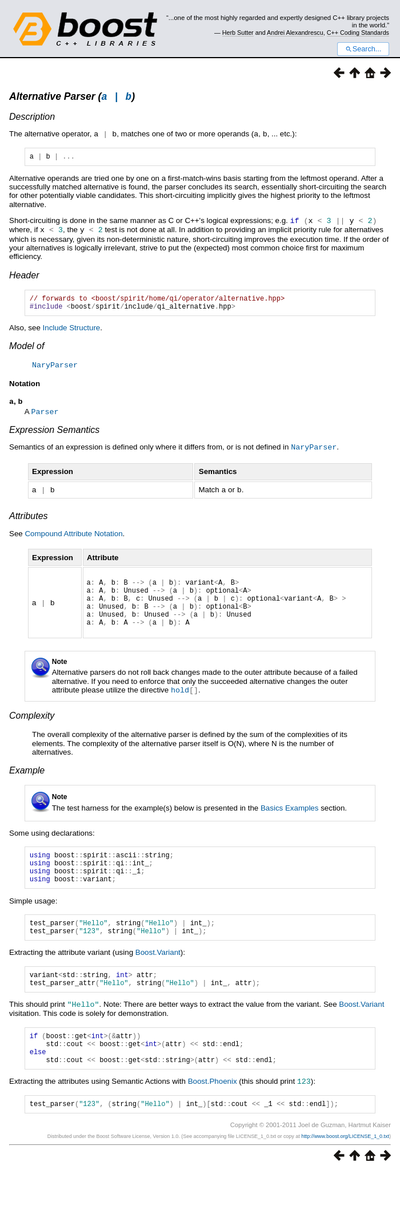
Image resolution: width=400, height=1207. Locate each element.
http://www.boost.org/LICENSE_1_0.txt (345, 1171)
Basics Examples (289, 821)
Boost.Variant (158, 976)
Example (27, 784)
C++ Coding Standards (358, 32)
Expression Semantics (54, 435)
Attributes (28, 520)
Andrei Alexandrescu (295, 32)
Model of (26, 351)
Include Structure (72, 333)
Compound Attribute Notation (73, 537)
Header (24, 277)
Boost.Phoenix (212, 1115)
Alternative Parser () (72, 98)
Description (32, 118)
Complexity (31, 729)
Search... (363, 49)
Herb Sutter (238, 32)
